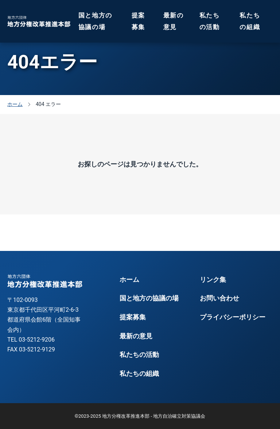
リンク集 (213, 279)
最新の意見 (173, 21)
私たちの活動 (209, 21)
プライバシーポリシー (232, 317)
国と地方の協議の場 (95, 21)
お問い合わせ (219, 298)
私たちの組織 (250, 21)
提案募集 (138, 21)
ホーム (129, 279)
